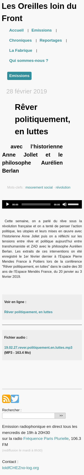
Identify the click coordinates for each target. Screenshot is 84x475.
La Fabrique (20, 50)
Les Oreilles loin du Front (39, 12)
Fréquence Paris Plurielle (46, 438)
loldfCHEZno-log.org (20, 468)
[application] (42, 204)
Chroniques (20, 40)
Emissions (42, 30)
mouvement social (39, 187)
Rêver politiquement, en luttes (28, 312)
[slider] (36, 204)
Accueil (16, 30)
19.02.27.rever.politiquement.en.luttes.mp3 (38, 347)
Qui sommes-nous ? (28, 60)
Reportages (51, 40)
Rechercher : (12, 410)
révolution (63, 187)
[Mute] (64, 204)
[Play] (8, 204)
